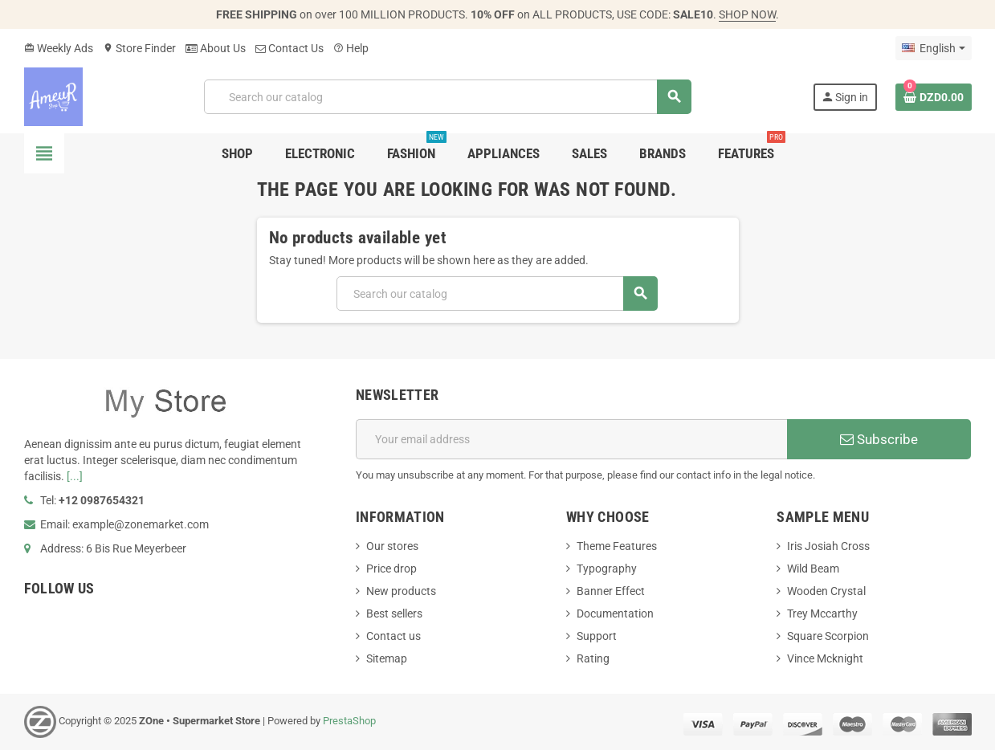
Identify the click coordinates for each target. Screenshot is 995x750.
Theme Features (617, 546)
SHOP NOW (747, 14)
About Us (216, 48)
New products (401, 591)
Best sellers (394, 613)
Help (351, 48)
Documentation (615, 613)
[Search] (447, 96)
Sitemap (386, 658)
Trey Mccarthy (822, 613)
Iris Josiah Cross (828, 546)
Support (597, 636)
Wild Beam (813, 568)
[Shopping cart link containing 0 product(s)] (933, 97)
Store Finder (139, 48)
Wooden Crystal (826, 591)
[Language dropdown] (933, 48)
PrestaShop (349, 721)
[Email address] (571, 439)
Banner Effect (611, 591)
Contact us (393, 636)
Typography (607, 568)
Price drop (391, 568)
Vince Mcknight (825, 658)
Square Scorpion (828, 636)
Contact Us (289, 48)
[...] (75, 476)
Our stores (392, 546)
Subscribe (879, 439)
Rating (593, 658)
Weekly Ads (58, 48)
